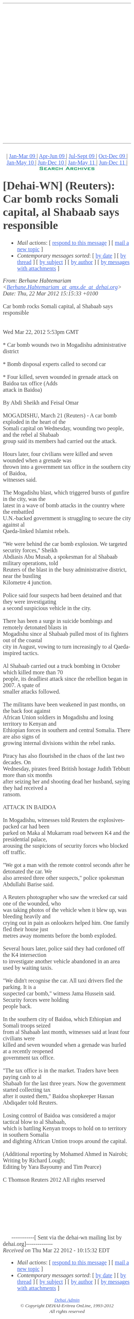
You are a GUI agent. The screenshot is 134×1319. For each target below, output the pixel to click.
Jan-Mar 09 (22, 156)
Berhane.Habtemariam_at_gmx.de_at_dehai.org (62, 287)
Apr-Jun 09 (52, 156)
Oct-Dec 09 (112, 156)
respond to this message (79, 243)
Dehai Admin (66, 1300)
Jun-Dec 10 (51, 162)
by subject (51, 262)
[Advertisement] (67, 73)
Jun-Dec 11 (112, 162)
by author (82, 262)
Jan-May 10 (20, 162)
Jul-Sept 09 (82, 156)
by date (104, 256)
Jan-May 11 (82, 162)
